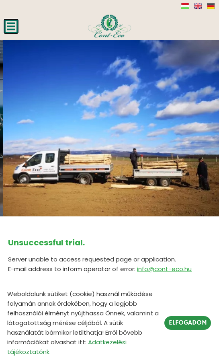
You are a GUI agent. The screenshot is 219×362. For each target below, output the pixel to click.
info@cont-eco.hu (164, 269)
